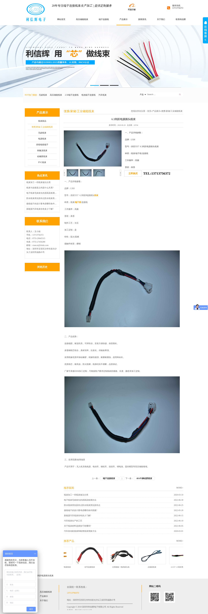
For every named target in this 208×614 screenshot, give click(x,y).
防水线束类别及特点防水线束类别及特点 (41, 198)
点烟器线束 (153, 567)
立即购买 (133, 173)
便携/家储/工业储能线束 (42, 127)
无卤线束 (43, 95)
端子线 (78, 202)
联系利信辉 (181, 19)
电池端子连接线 (88, 95)
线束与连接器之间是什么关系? (39, 188)
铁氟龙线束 (42, 150)
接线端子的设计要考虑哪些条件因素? (41, 204)
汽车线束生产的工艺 (73, 521)
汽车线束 (102, 95)
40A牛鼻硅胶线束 (144, 478)
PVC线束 (42, 162)
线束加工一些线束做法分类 (38, 182)
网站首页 (61, 19)
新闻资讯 (142, 19)
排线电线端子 (42, 145)
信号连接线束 (91, 567)
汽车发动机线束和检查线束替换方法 (80, 531)
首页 (149, 111)
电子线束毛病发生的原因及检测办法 (41, 193)
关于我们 (161, 19)
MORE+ (179, 488)
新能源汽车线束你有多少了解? (39, 209)
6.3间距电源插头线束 (44, 576)
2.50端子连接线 (72, 95)
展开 (205, 32)
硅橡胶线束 (42, 156)
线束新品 (42, 121)
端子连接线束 (109, 478)
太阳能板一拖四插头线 (122, 567)
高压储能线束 (82, 19)
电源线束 (42, 139)
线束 (96, 195)
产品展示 (123, 19)
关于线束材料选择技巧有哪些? (77, 526)
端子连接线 (104, 19)
